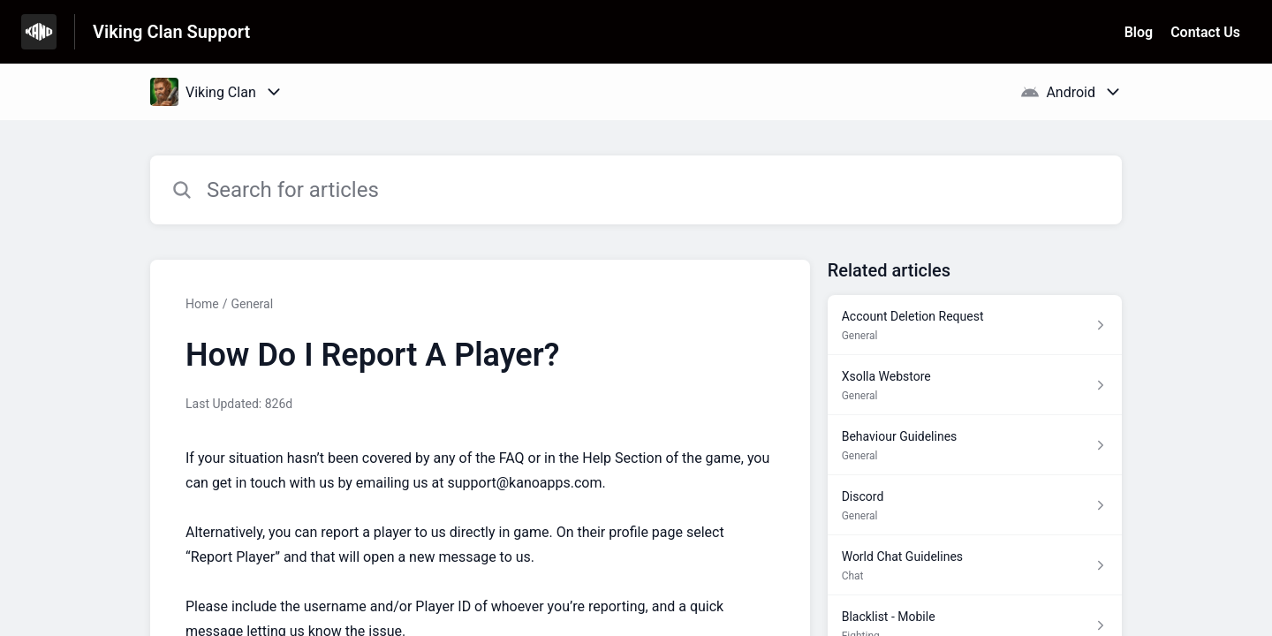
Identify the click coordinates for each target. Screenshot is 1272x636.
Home (202, 304)
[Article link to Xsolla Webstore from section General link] (975, 385)
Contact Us (1205, 32)
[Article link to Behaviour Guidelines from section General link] (975, 445)
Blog (1138, 32)
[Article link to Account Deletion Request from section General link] (975, 325)
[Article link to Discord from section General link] (975, 505)
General (252, 304)
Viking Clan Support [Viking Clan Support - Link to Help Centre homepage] (171, 31)
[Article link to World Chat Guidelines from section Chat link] (975, 565)
